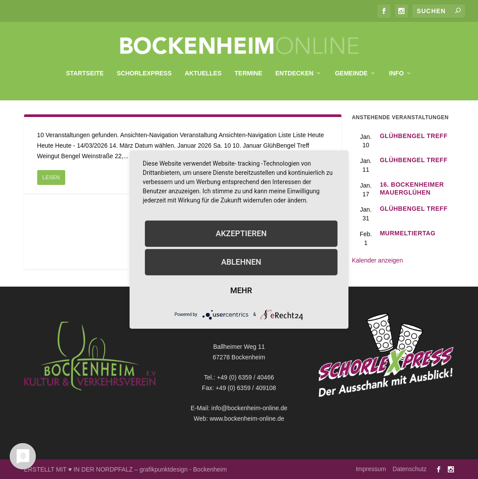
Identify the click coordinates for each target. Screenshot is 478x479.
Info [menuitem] (396, 69)
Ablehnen (241, 261)
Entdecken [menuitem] (294, 69)
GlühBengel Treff (414, 135)
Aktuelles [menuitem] (203, 69)
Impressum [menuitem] (371, 468)
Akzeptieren (241, 233)
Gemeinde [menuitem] (351, 69)
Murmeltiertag (408, 232)
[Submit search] (457, 10)
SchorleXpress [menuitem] (144, 69)
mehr (241, 290)
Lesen (51, 177)
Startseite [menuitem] (85, 69)
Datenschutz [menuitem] (410, 468)
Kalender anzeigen (377, 259)
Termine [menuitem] (248, 69)
